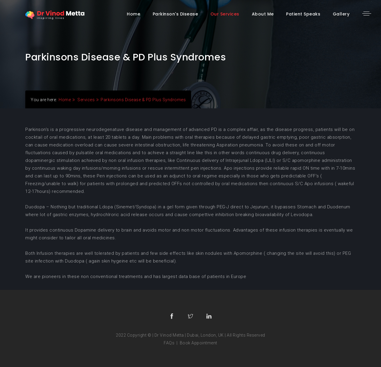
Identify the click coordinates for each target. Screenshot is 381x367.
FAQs (169, 343)
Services (86, 99)
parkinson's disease (175, 14)
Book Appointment (198, 343)
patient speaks (303, 14)
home (133, 14)
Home (65, 99)
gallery (341, 14)
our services (224, 14)
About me (263, 14)
